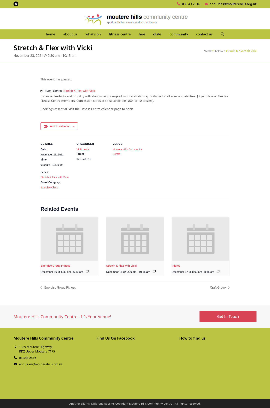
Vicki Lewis (82, 149)
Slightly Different (92, 403)
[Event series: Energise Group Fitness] (87, 271)
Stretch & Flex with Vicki (54, 177)
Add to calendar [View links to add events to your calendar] (60, 126)
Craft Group (218, 287)
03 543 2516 (191, 4)
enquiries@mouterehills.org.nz (233, 4)
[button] (222, 34)
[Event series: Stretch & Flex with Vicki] (154, 271)
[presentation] (69, 239)
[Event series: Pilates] (218, 271)
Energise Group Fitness (55, 265)
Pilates (176, 265)
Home (208, 50)
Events (218, 50)
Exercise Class (49, 187)
